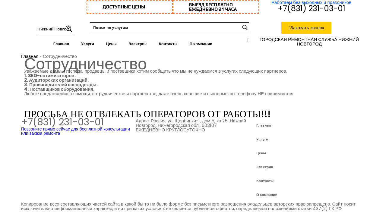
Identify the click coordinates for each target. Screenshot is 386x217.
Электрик (137, 44)
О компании (200, 44)
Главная (61, 44)
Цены (111, 44)
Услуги (87, 44)
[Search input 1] (165, 27)
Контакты (168, 44)
